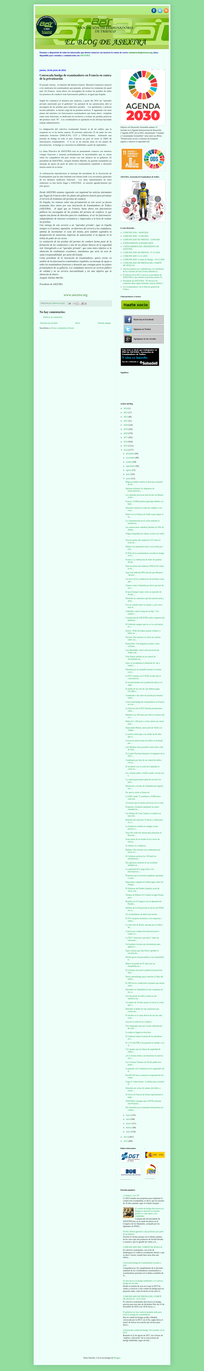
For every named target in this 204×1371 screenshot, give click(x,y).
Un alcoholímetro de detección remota (141, 914)
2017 (126, 437)
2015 (126, 446)
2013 (126, 1137)
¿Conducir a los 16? (131, 1195)
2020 (126, 425)
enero (128, 1132)
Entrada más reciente (48, 323)
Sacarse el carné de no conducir (139, 1022)
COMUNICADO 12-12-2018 (135, 256)
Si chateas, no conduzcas (136, 846)
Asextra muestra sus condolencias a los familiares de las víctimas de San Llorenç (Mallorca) (143, 270)
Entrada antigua (104, 323)
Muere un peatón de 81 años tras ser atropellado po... (140, 965)
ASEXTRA (85, 55)
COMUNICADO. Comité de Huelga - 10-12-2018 (143, 259)
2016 (126, 442)
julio (128, 474)
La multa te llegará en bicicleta (138, 1032)
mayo (128, 1115)
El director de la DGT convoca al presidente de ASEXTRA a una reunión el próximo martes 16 (142, 276)
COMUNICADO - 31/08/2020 (135, 236)
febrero (129, 1127)
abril (128, 1119)
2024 (126, 408)
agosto (129, 470)
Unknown (55, 303)
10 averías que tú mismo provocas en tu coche (144, 803)
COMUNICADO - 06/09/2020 (135, 232)
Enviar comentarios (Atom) (62, 328)
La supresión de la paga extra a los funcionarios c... (140, 870)
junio (128, 478)
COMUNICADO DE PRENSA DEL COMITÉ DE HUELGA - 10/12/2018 (142, 1297)
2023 (126, 412)
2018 (126, 433)
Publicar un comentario (52, 317)
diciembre (130, 454)
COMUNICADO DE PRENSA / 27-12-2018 (141, 252)
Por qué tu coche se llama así (137, 792)
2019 (126, 429)
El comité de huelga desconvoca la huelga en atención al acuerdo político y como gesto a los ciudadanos (149, 1212)
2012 (126, 1141)
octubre (129, 462)
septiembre (131, 466)
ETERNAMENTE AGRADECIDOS (138, 243)
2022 (126, 417)
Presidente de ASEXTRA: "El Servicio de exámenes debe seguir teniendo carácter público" (143, 282)
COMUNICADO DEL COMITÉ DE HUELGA (142, 1247)
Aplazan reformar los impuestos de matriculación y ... (140, 489)
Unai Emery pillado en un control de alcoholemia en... (141, 658)
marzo (129, 1123)
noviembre (130, 458)
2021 (126, 421)
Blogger (117, 1358)
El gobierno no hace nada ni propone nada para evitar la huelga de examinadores (142, 1313)
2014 (126, 450)
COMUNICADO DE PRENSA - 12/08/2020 (141, 239)
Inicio (77, 323)
